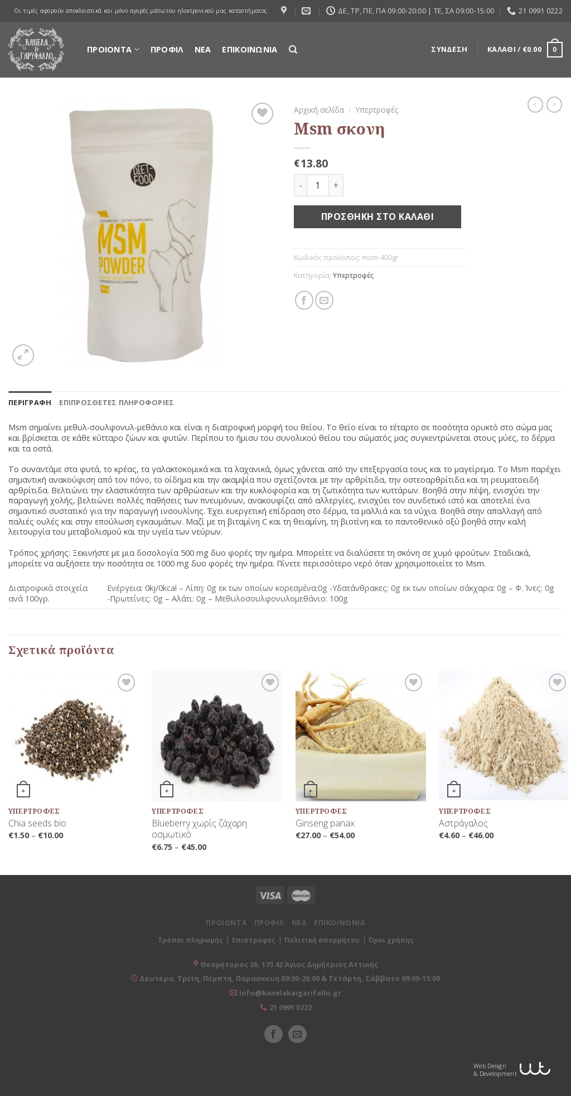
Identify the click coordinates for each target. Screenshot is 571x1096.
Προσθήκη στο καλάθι (377, 216)
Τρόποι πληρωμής (190, 940)
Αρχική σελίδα (319, 109)
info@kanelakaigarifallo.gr (290, 993)
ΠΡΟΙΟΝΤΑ (113, 49)
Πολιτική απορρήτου (322, 940)
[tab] (29, 402)
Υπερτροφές (377, 109)
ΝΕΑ (203, 49)
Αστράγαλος (463, 823)
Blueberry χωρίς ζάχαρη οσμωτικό (199, 829)
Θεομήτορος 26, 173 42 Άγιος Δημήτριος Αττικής (289, 964)
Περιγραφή (29, 402)
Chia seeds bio (37, 823)
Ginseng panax (325, 823)
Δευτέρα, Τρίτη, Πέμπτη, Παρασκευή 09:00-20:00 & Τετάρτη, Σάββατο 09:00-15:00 (289, 978)
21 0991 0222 (290, 1007)
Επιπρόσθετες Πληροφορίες (116, 402)
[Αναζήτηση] (293, 49)
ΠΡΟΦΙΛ (167, 49)
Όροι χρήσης (391, 940)
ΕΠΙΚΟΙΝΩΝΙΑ (249, 49)
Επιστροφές (253, 940)
